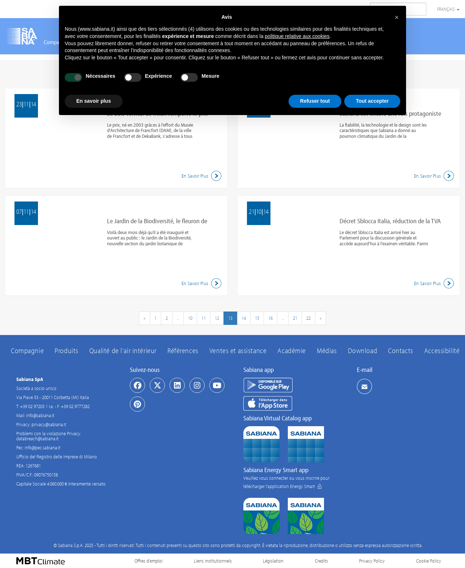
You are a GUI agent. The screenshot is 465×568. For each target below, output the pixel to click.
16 (270, 318)
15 (257, 318)
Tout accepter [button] (372, 101)
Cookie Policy (428, 561)
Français (448, 9)
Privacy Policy (372, 561)
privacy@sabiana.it (48, 424)
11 (203, 318)
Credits (321, 561)
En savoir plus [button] (93, 101)
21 (295, 318)
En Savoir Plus (202, 176)
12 (217, 318)
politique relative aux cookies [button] (297, 36)
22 (308, 318)
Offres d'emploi (149, 561)
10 (190, 318)
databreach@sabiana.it (37, 438)
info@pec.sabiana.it (42, 447)
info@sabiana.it (40, 415)
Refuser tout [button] (315, 101)
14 (244, 318)
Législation (273, 561)
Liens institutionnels (213, 561)
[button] (396, 17)
